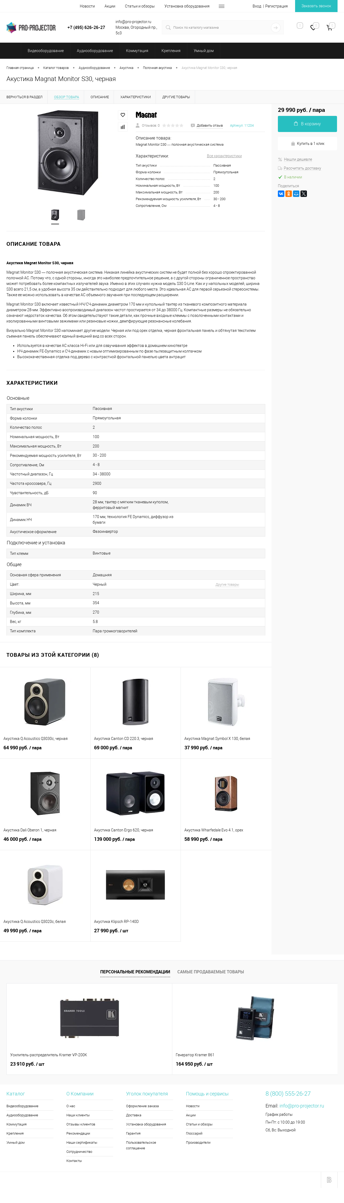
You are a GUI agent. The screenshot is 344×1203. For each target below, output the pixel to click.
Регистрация (276, 6)
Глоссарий (194, 1134)
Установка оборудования (187, 6)
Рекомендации (78, 1134)
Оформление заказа (142, 1106)
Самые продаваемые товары (210, 972)
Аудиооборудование (22, 1115)
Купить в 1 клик (307, 143)
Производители (198, 1143)
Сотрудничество (79, 1152)
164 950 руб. (111, 1064)
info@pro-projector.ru (302, 1106)
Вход (257, 6)
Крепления (15, 1134)
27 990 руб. (135, 934)
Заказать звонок (316, 6)
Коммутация (16, 1125)
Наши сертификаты (81, 1143)
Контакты (74, 1161)
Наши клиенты (78, 1115)
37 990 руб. (226, 751)
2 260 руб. (191, 1064)
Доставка (133, 1115)
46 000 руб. (45, 842)
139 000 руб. (135, 842)
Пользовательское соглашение (141, 1145)
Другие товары (227, 585)
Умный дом (15, 1143)
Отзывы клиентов (80, 1125)
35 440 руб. (276, 1064)
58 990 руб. (226, 842)
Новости (87, 6)
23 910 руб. (27, 1064)
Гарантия (133, 1134)
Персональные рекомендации (135, 972)
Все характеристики (224, 156)
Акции (110, 6)
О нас (70, 1106)
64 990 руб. (45, 751)
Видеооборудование (22, 1106)
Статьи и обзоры (140, 6)
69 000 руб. (135, 751)
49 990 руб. (45, 934)
